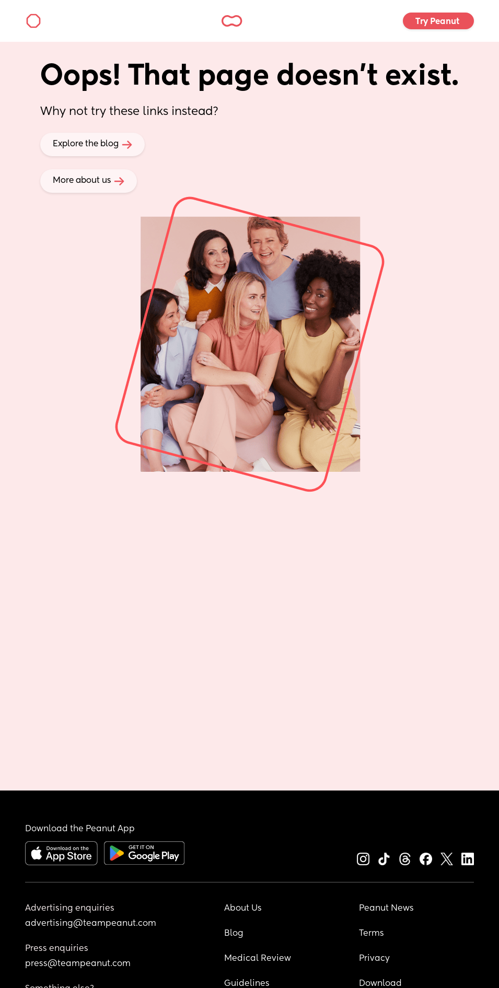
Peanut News (386, 908)
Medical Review (257, 959)
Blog (233, 933)
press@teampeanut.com (78, 964)
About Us (243, 908)
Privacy (374, 959)
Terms (371, 933)
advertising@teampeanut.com (90, 924)
